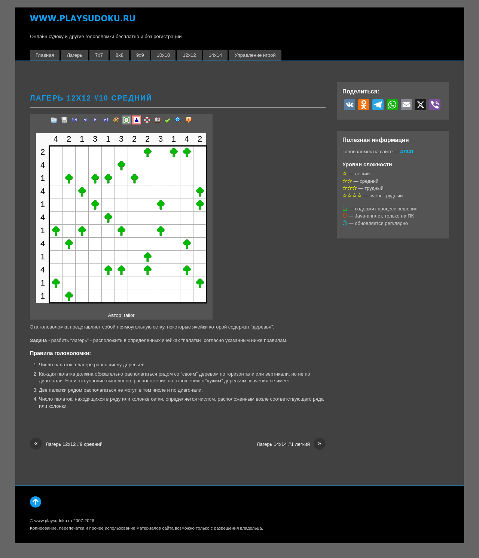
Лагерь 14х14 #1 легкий (291, 444)
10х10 (163, 55)
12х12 (189, 55)
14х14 (215, 55)
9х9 (140, 55)
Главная (45, 55)
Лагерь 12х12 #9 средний (66, 444)
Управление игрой (255, 55)
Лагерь (74, 55)
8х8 (119, 55)
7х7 (99, 55)
